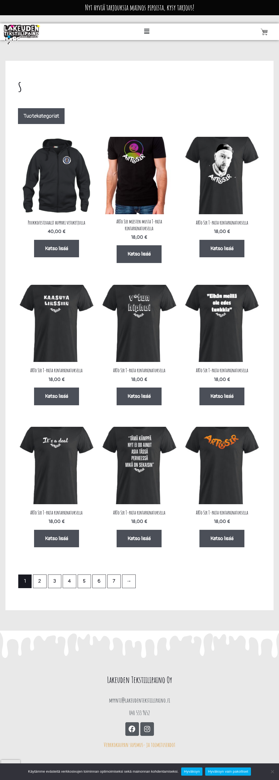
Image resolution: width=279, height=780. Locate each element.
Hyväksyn (192, 771)
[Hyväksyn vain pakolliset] (272, 771)
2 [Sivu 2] (39, 581)
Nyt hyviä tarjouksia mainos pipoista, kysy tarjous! (139, 7)
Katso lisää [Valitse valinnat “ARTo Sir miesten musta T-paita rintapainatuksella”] (139, 254)
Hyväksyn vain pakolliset (228, 771)
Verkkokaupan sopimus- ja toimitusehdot (139, 744)
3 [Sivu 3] (54, 581)
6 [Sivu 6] (99, 581)
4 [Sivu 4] (69, 581)
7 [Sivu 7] (114, 581)
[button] (147, 31)
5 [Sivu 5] (84, 581)
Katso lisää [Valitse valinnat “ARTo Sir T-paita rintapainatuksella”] (221, 248)
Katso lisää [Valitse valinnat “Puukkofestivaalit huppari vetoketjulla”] (56, 248)
